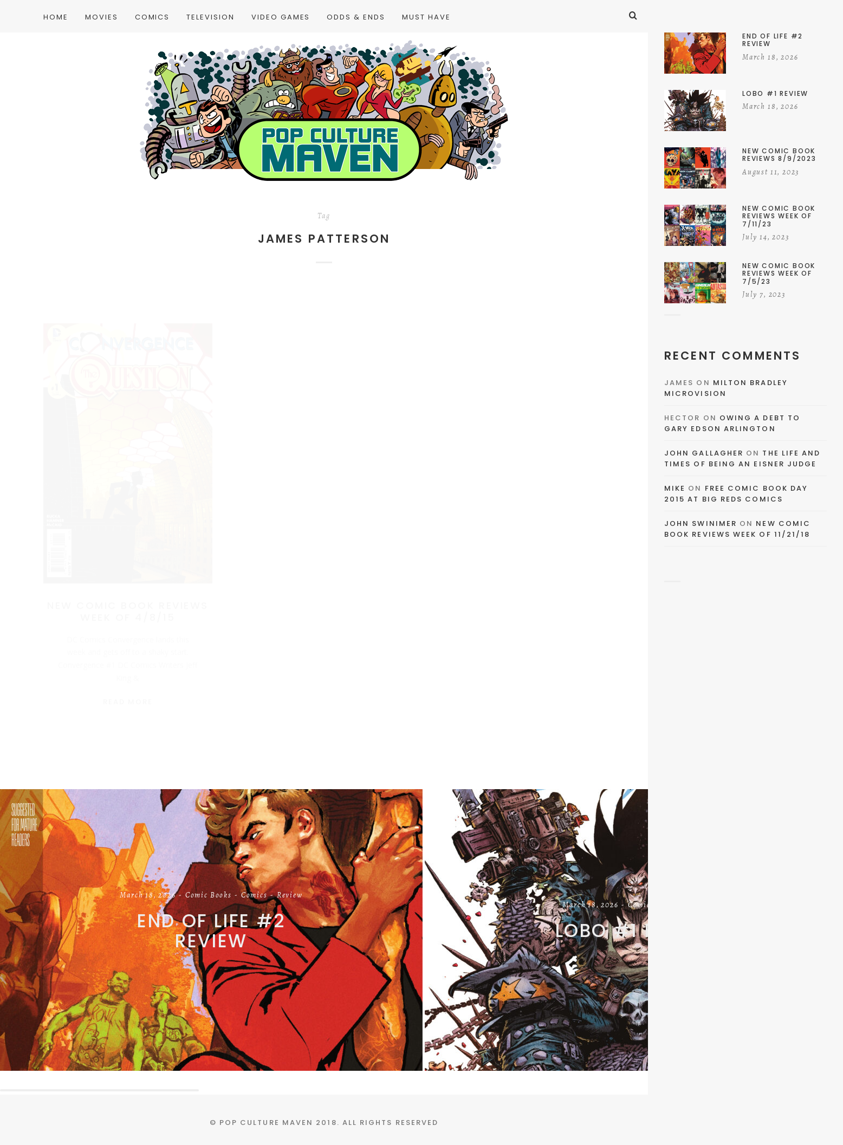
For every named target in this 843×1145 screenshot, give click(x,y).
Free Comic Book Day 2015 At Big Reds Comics (736, 493)
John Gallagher (703, 453)
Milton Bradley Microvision (726, 388)
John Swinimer (700, 523)
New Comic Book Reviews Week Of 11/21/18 (737, 528)
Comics (254, 896)
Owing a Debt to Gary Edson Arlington (732, 423)
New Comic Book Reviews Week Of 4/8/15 (127, 601)
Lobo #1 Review (636, 931)
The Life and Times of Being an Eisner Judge (742, 458)
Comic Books (208, 896)
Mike (674, 488)
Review (290, 896)
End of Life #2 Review (211, 931)
